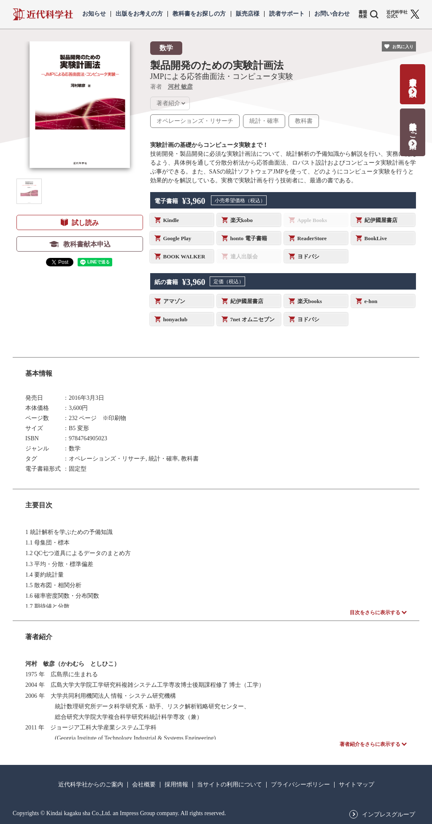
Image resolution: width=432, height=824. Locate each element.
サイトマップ (356, 785)
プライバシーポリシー (300, 785)
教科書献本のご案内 (413, 127)
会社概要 (144, 785)
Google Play (177, 238)
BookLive (375, 238)
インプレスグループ (388, 815)
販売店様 (247, 14)
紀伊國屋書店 (380, 220)
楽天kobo (241, 220)
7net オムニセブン (252, 319)
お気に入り (402, 46)
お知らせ (94, 14)
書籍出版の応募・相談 (413, 79)
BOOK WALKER (184, 256)
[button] (29, 191)
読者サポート (287, 14)
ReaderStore (312, 238)
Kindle (171, 220)
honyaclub (175, 319)
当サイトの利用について (229, 785)
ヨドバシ (308, 256)
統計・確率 (264, 121)
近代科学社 (43, 14)
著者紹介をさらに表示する (370, 744)
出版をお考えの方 (139, 14)
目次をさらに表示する (375, 612)
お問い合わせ (332, 14)
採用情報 (176, 785)
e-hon (371, 301)
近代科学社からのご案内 (90, 785)
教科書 (304, 121)
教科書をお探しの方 (199, 14)
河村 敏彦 (180, 87)
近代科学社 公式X (397, 14)
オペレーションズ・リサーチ (195, 121)
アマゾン (174, 301)
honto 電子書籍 (248, 238)
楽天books (309, 301)
